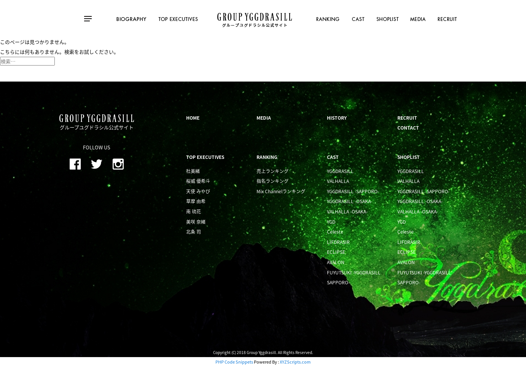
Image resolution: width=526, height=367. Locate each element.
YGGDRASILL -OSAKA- (349, 201)
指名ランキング (273, 181)
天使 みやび (198, 191)
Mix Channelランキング (281, 191)
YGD (331, 221)
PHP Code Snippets (234, 362)
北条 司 (193, 231)
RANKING (267, 157)
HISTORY (337, 117)
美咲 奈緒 (196, 221)
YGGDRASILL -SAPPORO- (353, 191)
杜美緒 (193, 171)
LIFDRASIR (338, 242)
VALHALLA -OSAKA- (347, 211)
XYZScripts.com (295, 362)
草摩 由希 (196, 201)
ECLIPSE (336, 251)
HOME (192, 117)
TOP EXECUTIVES (205, 157)
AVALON (335, 262)
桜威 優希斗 (198, 181)
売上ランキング (273, 171)
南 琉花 (193, 211)
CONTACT (408, 127)
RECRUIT (407, 117)
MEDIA (264, 117)
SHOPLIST (408, 157)
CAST (333, 157)
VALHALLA (338, 181)
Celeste (335, 231)
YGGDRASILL (340, 171)
